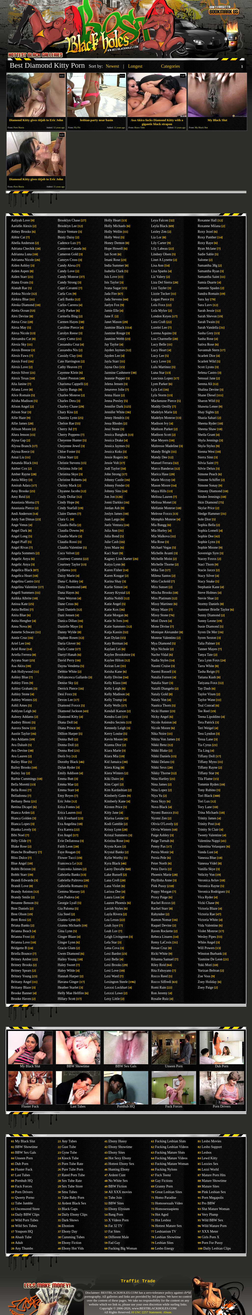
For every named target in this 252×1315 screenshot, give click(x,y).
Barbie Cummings (23, 779)
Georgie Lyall (67, 903)
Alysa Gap (18, 440)
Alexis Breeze (20, 350)
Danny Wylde (67, 632)
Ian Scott (110, 254)
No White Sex (118, 1181)
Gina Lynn (65, 931)
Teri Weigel (206, 728)
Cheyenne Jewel (69, 446)
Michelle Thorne (162, 564)
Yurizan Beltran (208, 970)
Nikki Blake (159, 750)
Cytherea (64, 570)
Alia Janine (19, 384)
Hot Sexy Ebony (119, 1158)
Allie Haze (18, 418)
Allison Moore (21, 429)
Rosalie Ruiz (160, 999)
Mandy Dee (159, 457)
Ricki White (159, 953)
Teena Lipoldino (209, 717)
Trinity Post (206, 824)
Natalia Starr (159, 683)
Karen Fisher (113, 570)
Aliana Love (19, 389)
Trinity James (207, 818)
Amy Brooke (20, 491)
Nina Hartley (160, 779)
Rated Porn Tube (73, 1175)
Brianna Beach (21, 931)
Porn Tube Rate (72, 1164)
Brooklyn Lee (67, 226)
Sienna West (206, 451)
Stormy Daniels (208, 604)
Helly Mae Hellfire (71, 993)
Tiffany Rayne (208, 767)
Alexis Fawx (19, 356)
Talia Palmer (206, 643)
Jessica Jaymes (114, 446)
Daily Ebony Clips (74, 1214)
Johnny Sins (112, 491)
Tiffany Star (206, 773)
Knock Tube (70, 1158)
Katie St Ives (113, 621)
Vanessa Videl (207, 863)
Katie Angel (112, 604)
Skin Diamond (208, 502)
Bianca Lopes (20, 824)
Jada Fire (110, 294)
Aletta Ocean (20, 310)
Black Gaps (70, 1209)
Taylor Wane (206, 700)
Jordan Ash (112, 508)
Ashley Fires (19, 683)
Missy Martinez (162, 604)
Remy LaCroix (161, 942)
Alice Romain (20, 395)
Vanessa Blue (207, 858)
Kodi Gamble (113, 824)
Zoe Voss (204, 976)
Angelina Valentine (24, 587)
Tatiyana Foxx (207, 683)
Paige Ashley (160, 835)
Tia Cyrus (204, 745)
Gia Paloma (66, 908)
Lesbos (206, 1152)
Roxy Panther (207, 237)
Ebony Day (69, 1231)
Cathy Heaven (67, 367)
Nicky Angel (159, 717)
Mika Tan (157, 570)
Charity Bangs (68, 389)
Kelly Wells (112, 705)
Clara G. (63, 519)
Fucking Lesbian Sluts (170, 1141)
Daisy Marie (66, 576)
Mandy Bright (160, 451)
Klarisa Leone (114, 818)
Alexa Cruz (19, 322)
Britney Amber (21, 959)
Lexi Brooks (113, 965)
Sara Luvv (205, 305)
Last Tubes (78, 1105)
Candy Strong (67, 282)
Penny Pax (158, 846)
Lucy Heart (159, 350)
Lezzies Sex (210, 1164)
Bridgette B (19, 948)
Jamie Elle (111, 310)
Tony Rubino (207, 790)
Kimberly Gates (115, 796)
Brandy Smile (20, 897)
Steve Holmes (207, 592)
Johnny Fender (114, 485)
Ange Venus (19, 525)
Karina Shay (113, 581)
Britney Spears (21, 970)
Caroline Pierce (68, 327)
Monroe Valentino (163, 638)
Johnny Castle (114, 480)
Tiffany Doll (206, 756)
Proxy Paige (159, 897)
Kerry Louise (113, 733)
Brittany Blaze (21, 987)
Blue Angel (19, 863)
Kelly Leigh (112, 688)
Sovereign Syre (208, 553)
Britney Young (21, 976)
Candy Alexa (67, 265)
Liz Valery (158, 277)
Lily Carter (158, 243)
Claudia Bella (67, 525)
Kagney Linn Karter (118, 559)
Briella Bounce (21, 953)
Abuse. (167, 1312)
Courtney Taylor (69, 564)
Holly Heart (112, 220)
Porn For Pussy (212, 1243)
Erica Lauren (67, 812)
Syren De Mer (207, 632)
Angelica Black (21, 570)
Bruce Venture (67, 231)
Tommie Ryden (208, 784)
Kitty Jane (111, 812)
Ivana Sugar (112, 288)
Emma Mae (66, 784)
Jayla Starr (111, 361)
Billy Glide (19, 841)
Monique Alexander (165, 632)
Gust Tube (69, 1147)
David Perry (66, 660)
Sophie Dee (206, 536)
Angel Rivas (19, 547)
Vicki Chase (206, 903)
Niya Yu (156, 796)
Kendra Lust (113, 717)
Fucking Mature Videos (171, 1158)
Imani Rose (112, 260)
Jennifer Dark (113, 406)
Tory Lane (205, 807)
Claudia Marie (67, 536)
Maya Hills (159, 491)
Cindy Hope (66, 502)
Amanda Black (21, 463)
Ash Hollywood (22, 671)
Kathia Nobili (113, 598)
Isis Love (110, 277)
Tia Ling (204, 750)
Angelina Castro (22, 581)
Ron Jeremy (159, 993)
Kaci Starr (111, 553)
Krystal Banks (114, 852)
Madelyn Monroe (163, 418)
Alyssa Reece (20, 451)
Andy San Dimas (23, 519)
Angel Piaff (19, 542)
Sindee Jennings (209, 497)
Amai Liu (17, 457)
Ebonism (68, 1226)
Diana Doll (65, 722)
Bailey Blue (19, 762)
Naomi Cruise (160, 666)
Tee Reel (204, 711)
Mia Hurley (159, 530)
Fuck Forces (174, 1105)
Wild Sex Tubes (26, 1226)
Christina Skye (68, 474)
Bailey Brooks (21, 767)
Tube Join (115, 1197)
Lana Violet (112, 886)
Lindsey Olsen (161, 254)
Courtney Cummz (70, 559)
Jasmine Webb (114, 339)
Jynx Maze (111, 547)
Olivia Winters (161, 829)
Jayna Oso (111, 367)
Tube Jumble (24, 1203)
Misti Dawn (159, 621)
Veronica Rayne (209, 886)
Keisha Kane (113, 671)
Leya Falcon (159, 220)
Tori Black (205, 796)
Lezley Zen (159, 231)
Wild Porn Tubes (26, 1220)
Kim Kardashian (115, 790)
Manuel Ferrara (161, 463)
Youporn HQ (24, 1231)
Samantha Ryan (208, 271)
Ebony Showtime (120, 1147)
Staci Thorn (206, 564)
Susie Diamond (208, 626)
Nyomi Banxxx (161, 812)
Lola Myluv (159, 310)
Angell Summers (22, 592)
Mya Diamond (161, 643)
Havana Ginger (68, 982)
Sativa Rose (206, 344)
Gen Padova (66, 897)
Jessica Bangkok (115, 435)
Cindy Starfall (67, 508)
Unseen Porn (174, 1064)
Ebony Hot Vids (73, 1248)
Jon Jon (109, 497)
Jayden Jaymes (114, 350)
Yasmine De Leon (210, 959)
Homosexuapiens (167, 1209)
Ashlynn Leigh (21, 711)
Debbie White (67, 671)
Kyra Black (112, 863)
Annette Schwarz (23, 632)
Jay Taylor (111, 344)
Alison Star (19, 412)
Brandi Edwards (22, 880)
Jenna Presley (113, 401)
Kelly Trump (113, 700)
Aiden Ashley (20, 265)
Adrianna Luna (21, 254)
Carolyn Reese (68, 333)
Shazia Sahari (207, 418)
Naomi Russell (161, 671)
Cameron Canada (70, 248)
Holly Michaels (115, 226)
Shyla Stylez (206, 446)
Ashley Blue (19, 677)
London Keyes (161, 316)
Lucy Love (158, 361)
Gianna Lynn (67, 920)
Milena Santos (161, 576)
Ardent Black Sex (74, 1203)
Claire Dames (67, 514)
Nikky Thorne (160, 773)
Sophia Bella (206, 525)
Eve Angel (65, 835)
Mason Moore (160, 485)
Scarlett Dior (206, 356)
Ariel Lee (17, 643)
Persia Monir (160, 852)
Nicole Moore (160, 728)
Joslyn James (113, 514)
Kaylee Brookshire (117, 655)
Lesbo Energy (164, 1248)
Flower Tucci (67, 858)
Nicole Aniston (161, 722)
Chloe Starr (65, 457)
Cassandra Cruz (68, 344)
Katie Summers (115, 626)
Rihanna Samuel (162, 959)
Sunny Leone (207, 621)
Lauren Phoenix (115, 903)
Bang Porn (115, 1214)
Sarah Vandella (208, 327)
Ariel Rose (18, 649)
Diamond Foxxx (69, 705)
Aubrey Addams (22, 717)
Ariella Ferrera (21, 655)
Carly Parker (66, 310)
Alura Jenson (20, 435)
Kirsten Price (113, 807)
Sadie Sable (206, 254)
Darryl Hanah (67, 655)
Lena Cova (111, 948)
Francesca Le (67, 863)
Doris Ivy (64, 756)
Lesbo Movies (211, 1141)
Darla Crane (66, 649)
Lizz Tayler (159, 288)
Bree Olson (19, 914)
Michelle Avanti (162, 553)
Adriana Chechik (22, 248)
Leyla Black (159, 226)
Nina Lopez (159, 790)
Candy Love (66, 271)
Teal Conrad (206, 705)
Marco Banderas (162, 468)
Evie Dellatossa (68, 841)
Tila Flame (205, 779)
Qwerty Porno (24, 1197)
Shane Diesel (207, 395)
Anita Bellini (20, 609)
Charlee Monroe (69, 395)
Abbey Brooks (21, 231)
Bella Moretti (20, 784)
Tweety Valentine (210, 835)
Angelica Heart (21, 576)
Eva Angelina (67, 824)
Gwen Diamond (69, 953)
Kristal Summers (116, 835)
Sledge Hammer (209, 514)
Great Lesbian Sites (168, 1192)
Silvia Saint (206, 463)
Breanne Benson (22, 903)
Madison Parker (162, 429)
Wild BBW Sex (212, 1220)
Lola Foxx (158, 305)
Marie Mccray (161, 480)
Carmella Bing (68, 316)
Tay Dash (204, 688)
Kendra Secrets (114, 722)
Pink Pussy (158, 886)
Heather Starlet (68, 987)
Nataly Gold (159, 694)
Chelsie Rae (66, 423)
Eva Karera (65, 829)
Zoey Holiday (207, 982)
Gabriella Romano (70, 886)
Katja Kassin (113, 632)
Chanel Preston (68, 378)
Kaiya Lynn (112, 564)
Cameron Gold (68, 254)
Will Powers (206, 948)
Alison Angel (20, 406)
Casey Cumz (66, 339)
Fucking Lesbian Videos (171, 1147)
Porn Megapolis (213, 1197)
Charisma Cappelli (71, 384)
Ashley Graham (22, 688)
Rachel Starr (159, 908)
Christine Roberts (70, 480)
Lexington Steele (116, 982)
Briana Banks (20, 925)
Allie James (19, 423)
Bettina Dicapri (21, 807)
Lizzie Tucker (160, 294)
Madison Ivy (159, 423)
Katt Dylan (112, 638)
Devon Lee (65, 700)
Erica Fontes (66, 807)
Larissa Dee (112, 891)
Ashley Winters (21, 700)
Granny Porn (164, 1186)
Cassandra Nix (68, 350)
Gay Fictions (164, 1181)
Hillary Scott (66, 999)
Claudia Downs (68, 530)
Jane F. (109, 316)
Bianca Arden (20, 812)
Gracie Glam (66, 948)
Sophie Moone (208, 547)
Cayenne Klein (68, 372)
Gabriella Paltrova (70, 880)
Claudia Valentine (70, 547)
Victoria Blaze (207, 908)
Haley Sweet (66, 965)
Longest (135, 66)
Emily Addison (68, 773)
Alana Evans (19, 282)
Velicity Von (206, 875)
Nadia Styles (159, 660)
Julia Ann (110, 530)
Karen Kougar (114, 576)
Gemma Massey (69, 891)
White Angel (206, 942)
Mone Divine (160, 626)
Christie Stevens (69, 463)
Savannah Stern (208, 350)
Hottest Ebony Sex (121, 1164)
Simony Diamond (210, 491)
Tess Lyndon (206, 733)
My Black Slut (30, 1064)
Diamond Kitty (68, 717)
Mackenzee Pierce (163, 401)
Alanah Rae (19, 288)
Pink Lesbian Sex (214, 1192)
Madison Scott (161, 435)
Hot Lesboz (163, 1220)
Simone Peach (207, 474)
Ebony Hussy (117, 1141)
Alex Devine (19, 316)
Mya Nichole (160, 649)
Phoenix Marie (161, 875)
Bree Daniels (20, 908)
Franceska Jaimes (70, 869)
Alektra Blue (20, 299)
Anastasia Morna (22, 502)
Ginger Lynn (66, 942)
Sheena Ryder (207, 423)
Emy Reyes (65, 796)
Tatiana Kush (207, 677)
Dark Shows (70, 1220)
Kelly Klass (112, 683)
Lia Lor (156, 237)
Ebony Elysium (119, 1209)
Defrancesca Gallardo (73, 677)
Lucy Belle (158, 344)
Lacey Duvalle (114, 869)
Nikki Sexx (159, 767)
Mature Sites (210, 1186)
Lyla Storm (159, 395)
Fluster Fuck (30, 1105)
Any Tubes (69, 1141)
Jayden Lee (112, 356)
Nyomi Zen (159, 818)
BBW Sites (116, 1203)
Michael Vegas (161, 547)
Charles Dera (67, 401)
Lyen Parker (159, 384)
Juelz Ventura (113, 525)
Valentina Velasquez (211, 846)
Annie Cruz (19, 638)
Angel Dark (19, 530)
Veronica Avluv (208, 880)
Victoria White (208, 920)
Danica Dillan (67, 621)
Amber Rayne (20, 474)
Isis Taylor (111, 282)
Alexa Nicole (20, 333)
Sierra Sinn (205, 457)
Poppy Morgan (161, 891)
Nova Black (159, 807)
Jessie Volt (111, 463)
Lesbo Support (212, 1147)
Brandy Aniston (22, 891)
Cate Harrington (69, 361)
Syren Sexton (207, 638)
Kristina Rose (113, 841)
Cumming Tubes (73, 1237)
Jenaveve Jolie (114, 389)
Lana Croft (111, 880)
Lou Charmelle (161, 339)
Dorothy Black (68, 762)
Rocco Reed (159, 976)
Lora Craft (158, 322)
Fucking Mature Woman (171, 1164)
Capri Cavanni (68, 288)
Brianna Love (20, 942)
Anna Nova (19, 626)
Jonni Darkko (113, 502)
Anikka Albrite (21, 598)
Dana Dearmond (69, 587)
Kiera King (112, 767)
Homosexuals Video (169, 1203)
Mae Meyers (159, 440)
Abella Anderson (22, 243)
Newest (112, 66)
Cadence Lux (67, 243)
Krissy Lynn (112, 829)
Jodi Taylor (112, 468)
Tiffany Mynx (207, 762)
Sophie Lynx (206, 542)
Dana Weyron (67, 598)
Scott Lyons (206, 367)
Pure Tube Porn (72, 1169)
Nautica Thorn (161, 705)
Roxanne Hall (207, 220)
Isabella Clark (114, 271)
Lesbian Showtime (168, 1237)
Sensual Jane (206, 378)
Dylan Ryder (66, 767)
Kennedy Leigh (115, 728)
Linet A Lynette (161, 260)
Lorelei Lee (159, 327)
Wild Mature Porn (214, 1226)
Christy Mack (67, 485)
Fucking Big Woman (122, 1248)
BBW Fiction (117, 1186)
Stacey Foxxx (207, 559)
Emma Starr (66, 790)
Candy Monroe (68, 277)
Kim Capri (111, 784)
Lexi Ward (111, 976)
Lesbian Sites (164, 1243)
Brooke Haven (21, 999)
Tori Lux (204, 801)
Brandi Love (19, 886)
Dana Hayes (66, 592)
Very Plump (210, 1214)
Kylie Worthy (113, 858)
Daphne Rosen (68, 638)
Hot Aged (161, 1214)
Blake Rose (19, 846)
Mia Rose (157, 542)
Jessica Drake (113, 440)
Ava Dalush (19, 745)
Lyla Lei (157, 389)
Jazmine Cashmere (117, 372)
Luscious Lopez (162, 378)
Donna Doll (66, 745)
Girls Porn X (210, 1237)
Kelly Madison (114, 694)
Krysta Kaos (113, 846)
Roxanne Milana (209, 226)
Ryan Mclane (207, 248)
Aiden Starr (19, 277)
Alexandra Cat (21, 339)
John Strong (112, 474)
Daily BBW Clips (27, 1214)
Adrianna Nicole (22, 260)
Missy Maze (159, 609)
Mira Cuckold (160, 581)
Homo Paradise (165, 1197)
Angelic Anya (20, 559)
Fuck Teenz (163, 1175)
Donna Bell (65, 739)
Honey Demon (114, 243)
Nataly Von (159, 700)
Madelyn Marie (161, 412)
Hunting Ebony (118, 1169)
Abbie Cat (18, 237)
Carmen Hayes (68, 322)
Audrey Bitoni (21, 722)
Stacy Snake (206, 581)
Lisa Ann (157, 265)
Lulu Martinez (161, 367)
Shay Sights (206, 412)
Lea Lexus (111, 920)
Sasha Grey (205, 333)
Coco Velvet (66, 553)
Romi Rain (158, 987)
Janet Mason (113, 322)
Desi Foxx (65, 694)
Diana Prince (67, 728)
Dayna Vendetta (69, 666)
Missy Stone (159, 615)
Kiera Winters (114, 773)
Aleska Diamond (22, 305)
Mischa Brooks (161, 592)
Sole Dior (204, 519)
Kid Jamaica (113, 762)
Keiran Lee (112, 666)
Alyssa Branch (21, 446)
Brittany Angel (21, 982)
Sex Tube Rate (72, 1181)
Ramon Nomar (161, 920)
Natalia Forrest (161, 677)
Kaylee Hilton (114, 660)
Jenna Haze (112, 395)
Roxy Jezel (205, 231)
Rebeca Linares (161, 937)
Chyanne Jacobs (69, 491)
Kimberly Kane (115, 801)
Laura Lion (112, 897)
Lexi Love (111, 970)
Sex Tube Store (72, 1186)
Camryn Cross (68, 260)
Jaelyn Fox (111, 305)
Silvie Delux (206, 468)
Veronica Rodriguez (211, 891)
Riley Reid (158, 965)
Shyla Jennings (208, 440)
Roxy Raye (205, 243)
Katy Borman (113, 643)
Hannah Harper (68, 976)
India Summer (114, 265)
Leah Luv (111, 931)
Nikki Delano (160, 762)
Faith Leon (65, 846)
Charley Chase (68, 406)
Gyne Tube (69, 1152)
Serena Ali (205, 384)
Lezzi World (210, 1169)
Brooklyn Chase (69, 220)
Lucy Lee (157, 356)
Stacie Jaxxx (206, 570)
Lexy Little (112, 999)
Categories (170, 66)
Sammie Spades (209, 288)
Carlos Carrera (68, 305)
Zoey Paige (205, 987)
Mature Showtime (214, 1181)
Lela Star (110, 942)
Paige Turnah (160, 841)
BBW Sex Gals (126, 1064)
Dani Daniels (67, 609)
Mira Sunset (159, 587)
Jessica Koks (113, 451)
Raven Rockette (162, 931)
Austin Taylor (20, 733)
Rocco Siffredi (161, 982)
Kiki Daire (111, 779)
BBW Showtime (78, 1064)
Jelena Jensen (113, 384)
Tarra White (206, 666)
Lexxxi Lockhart (115, 987)
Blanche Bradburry (24, 852)
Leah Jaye (111, 925)
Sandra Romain (208, 294)
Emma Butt (65, 779)
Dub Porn (221, 1064)
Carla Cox (65, 294)
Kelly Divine (113, 677)
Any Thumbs (24, 1248)
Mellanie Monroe (163, 508)
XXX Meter (210, 1231)
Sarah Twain (206, 322)
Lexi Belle (111, 959)
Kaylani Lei (112, 649)
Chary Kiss (65, 412)
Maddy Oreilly (161, 406)
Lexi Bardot (112, 953)
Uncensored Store (27, 1209)
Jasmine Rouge (114, 333)
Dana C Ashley (68, 581)
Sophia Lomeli (208, 530)
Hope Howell (113, 248)
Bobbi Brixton (21, 869)
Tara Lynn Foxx (209, 660)
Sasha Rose (205, 339)
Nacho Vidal (159, 655)
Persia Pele (158, 858)
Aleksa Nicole (21, 294)
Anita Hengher (21, 621)
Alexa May (19, 327)
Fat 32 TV (115, 1226)
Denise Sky (65, 683)
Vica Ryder (205, 897)
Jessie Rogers (113, 457)
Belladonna (19, 796)
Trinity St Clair (208, 829)
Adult (19, 1243)
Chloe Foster (66, 451)
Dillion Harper (68, 733)
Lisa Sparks (159, 271)
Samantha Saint (208, 277)
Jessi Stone (112, 429)
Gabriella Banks (69, 875)
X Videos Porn (118, 1220)
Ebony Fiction (71, 1243)
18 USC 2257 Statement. (146, 1312)
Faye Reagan (67, 852)
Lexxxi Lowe (113, 993)
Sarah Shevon (207, 316)
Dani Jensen (66, 615)
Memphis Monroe (163, 519)
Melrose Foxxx (161, 514)
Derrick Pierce (68, 688)
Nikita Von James (163, 739)
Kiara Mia (111, 756)
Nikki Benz (159, 745)
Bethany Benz (20, 801)
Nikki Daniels (160, 756)
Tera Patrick (206, 722)
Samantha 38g (207, 265)
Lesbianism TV (165, 1231)
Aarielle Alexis (21, 226)
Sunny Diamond (209, 615)
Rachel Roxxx (161, 903)
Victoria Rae (206, 914)
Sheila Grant (206, 435)
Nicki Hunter (160, 711)
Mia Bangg (159, 525)
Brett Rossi (19, 920)
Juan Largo (112, 519)
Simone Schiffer (209, 480)
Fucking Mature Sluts (170, 1152)
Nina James (159, 784)
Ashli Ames (19, 705)
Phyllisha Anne (161, 880)
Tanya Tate (205, 655)
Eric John (64, 801)
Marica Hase (159, 474)
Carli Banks (66, 299)
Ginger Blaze (67, 937)
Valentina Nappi (209, 841)
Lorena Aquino (161, 333)
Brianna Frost (20, 937)
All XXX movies (120, 1192)
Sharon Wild (206, 401)
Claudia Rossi (67, 542)
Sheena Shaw (207, 429)
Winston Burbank (210, 953)
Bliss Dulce (19, 858)
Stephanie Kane (208, 587)
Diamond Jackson (70, 711)
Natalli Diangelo (162, 688)
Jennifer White (114, 412)
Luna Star (158, 372)
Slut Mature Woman (215, 1209)
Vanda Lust (205, 852)
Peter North (159, 863)
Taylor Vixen (207, 694)
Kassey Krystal (114, 592)
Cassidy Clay (67, 356)
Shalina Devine (208, 389)
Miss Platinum (161, 598)
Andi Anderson (21, 514)
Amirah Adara (21, 485)
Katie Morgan (114, 615)
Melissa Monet (161, 502)
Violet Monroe (208, 931)
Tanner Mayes (207, 649)
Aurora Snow (20, 728)
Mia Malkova (160, 536)
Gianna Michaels (69, 925)
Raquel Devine (161, 925)
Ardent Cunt (117, 1175)
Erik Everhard (67, 818)
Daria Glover (67, 643)
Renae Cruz (159, 948)
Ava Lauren (19, 756)
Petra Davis (159, 869)
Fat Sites (114, 1231)
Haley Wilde (66, 970)
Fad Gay (114, 1243)
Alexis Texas (20, 378)
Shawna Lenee (208, 406)
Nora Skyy (158, 801)
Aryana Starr (20, 660)
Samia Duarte (207, 282)
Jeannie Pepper (114, 378)
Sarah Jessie (206, 310)
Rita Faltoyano (161, 970)
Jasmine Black (114, 327)
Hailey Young (67, 959)
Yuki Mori (205, 965)
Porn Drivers (221, 1105)
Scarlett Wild (207, 361)
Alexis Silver (20, 372)
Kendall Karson (115, 711)
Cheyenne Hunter (70, 440)
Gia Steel (64, 914)
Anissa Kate (19, 604)
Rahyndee (158, 914)
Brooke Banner (21, 993)
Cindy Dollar (67, 497)
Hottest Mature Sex (168, 1226)
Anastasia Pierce (22, 508)
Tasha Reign (206, 671)
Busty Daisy (66, 237)
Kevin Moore (113, 739)
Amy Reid (18, 497)
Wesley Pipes (207, 937)
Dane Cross (66, 604)
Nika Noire (159, 733)
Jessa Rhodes (113, 423)
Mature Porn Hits (213, 1175)
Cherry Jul (65, 429)
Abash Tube (23, 1237)
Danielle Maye (68, 626)
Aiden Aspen (20, 271)
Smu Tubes (69, 1192)
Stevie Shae (206, 598)
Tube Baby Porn (73, 1197)
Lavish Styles (113, 908)
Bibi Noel (18, 835)
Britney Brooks (21, 965)
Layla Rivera (113, 914)
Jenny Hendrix (114, 418)
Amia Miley (19, 480)
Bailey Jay (18, 773)
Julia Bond (111, 536)
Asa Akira (18, 666)
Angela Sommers (23, 553)
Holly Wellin (113, 231)
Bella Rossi (19, 790)
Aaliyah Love (20, 220)
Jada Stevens (113, 299)
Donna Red (65, 750)
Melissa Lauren (161, 497)
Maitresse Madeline (164, 446)
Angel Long (19, 536)
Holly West (112, 237)
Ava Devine (19, 750)
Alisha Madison (22, 401)
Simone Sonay (208, 485)
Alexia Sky (19, 344)
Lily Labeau (159, 248)
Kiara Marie (112, 750)
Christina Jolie (68, 468)
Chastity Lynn (67, 418)
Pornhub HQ (126, 1105)
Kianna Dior (113, 745)
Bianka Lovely (21, 829)
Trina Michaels (208, 812)
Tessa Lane (205, 739)
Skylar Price (206, 508)
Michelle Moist (161, 559)
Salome (203, 260)
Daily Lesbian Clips (217, 1248)
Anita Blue (18, 615)
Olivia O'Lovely (162, 824)
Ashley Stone (20, 694)
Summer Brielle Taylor (213, 609)
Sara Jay (203, 299)
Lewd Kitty (209, 1158)
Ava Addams (20, 739)
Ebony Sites (116, 1152)
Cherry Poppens (69, 435)
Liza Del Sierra (161, 282)
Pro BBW (208, 1203)
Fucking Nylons (166, 1169)
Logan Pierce (160, 299)
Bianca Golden (21, 818)
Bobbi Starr (19, 875)
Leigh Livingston (116, 937)
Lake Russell (113, 875)
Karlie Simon (113, 587)
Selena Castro (207, 372)
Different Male (118, 1237)
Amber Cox (19, 468)
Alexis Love (19, 367)
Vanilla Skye (206, 869)
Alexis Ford (19, 361)
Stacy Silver (206, 576)
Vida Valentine (208, 925)
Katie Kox (111, 609)
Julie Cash (111, 542)
